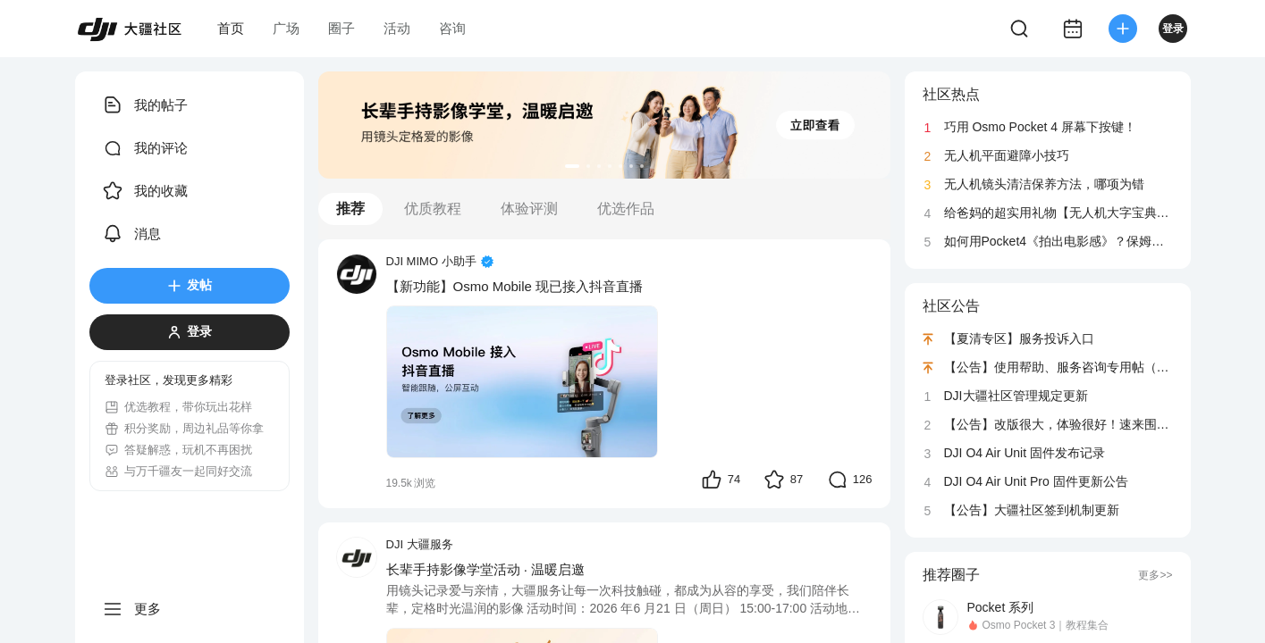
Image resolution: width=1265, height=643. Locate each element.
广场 (286, 28)
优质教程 (432, 208)
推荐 (350, 208)
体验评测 (529, 208)
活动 (397, 28)
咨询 (452, 28)
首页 (230, 28)
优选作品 (625, 208)
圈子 (341, 28)
